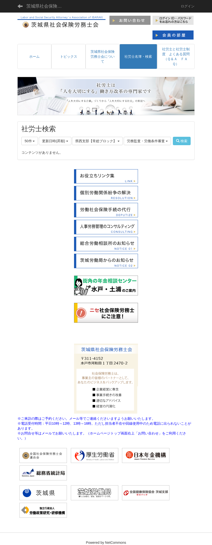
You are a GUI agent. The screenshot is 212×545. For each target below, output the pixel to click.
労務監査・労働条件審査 (147, 141)
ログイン (188, 6)
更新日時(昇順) (55, 141)
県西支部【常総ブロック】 (97, 141)
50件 (30, 141)
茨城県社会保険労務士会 (47, 6)
